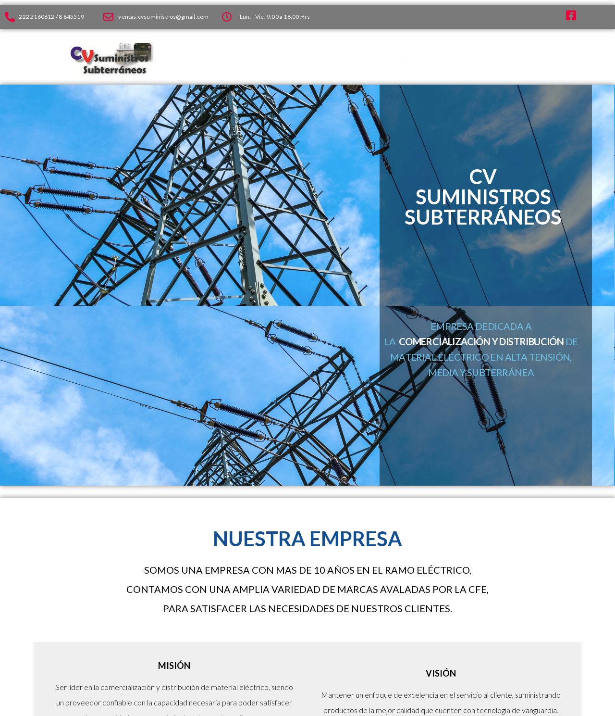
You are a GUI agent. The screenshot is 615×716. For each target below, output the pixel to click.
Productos (315, 56)
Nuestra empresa (395, 56)
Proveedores (475, 56)
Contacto (542, 56)
